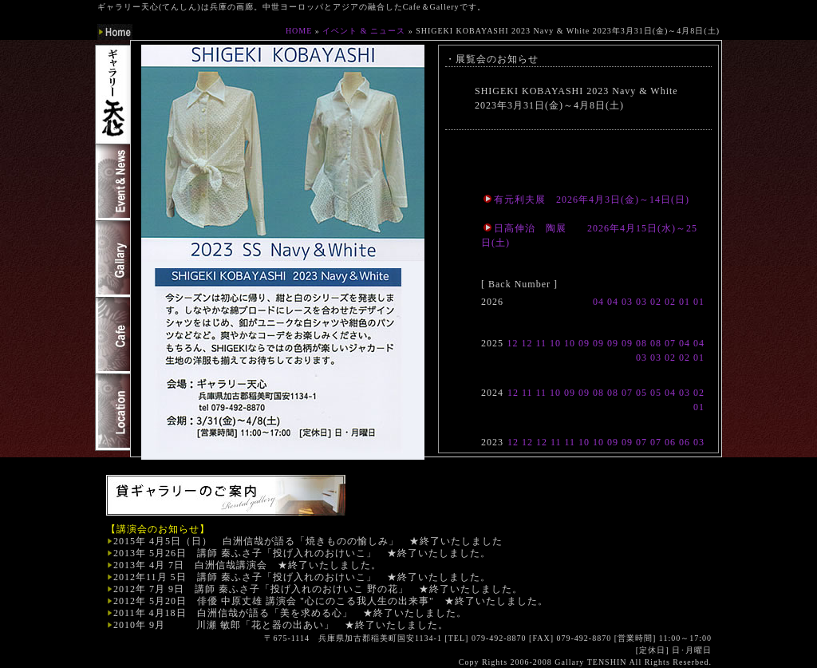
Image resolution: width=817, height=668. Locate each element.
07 (670, 343)
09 (584, 343)
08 (641, 343)
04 (598, 301)
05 (641, 392)
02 (655, 301)
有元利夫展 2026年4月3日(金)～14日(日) (586, 199)
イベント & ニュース (363, 30)
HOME (299, 30)
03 (627, 301)
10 (555, 343)
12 (512, 343)
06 (670, 442)
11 (541, 343)
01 (684, 301)
